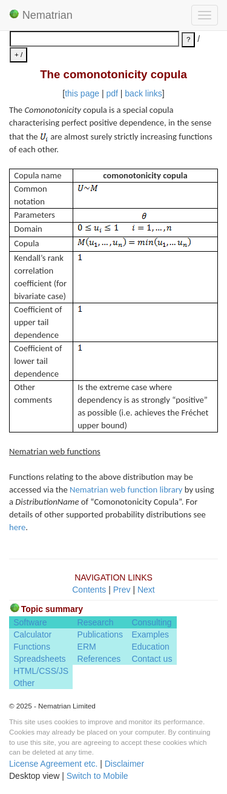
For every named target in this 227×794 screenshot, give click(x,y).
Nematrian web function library (126, 489)
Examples (149, 634)
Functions (31, 646)
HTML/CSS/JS (40, 671)
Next (146, 589)
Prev (122, 589)
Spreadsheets (39, 659)
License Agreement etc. (53, 764)
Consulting (151, 622)
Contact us (151, 659)
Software (30, 622)
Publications (100, 634)
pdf (111, 93)
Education (150, 646)
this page (82, 93)
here (17, 527)
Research (95, 622)
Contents (89, 589)
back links (143, 93)
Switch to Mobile (97, 776)
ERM (86, 646)
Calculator (32, 634)
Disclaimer (124, 764)
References (99, 659)
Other (24, 683)
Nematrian (41, 15)
